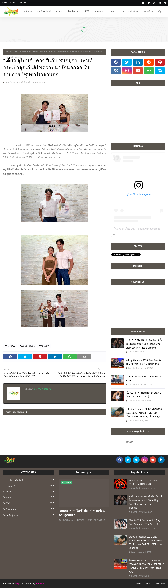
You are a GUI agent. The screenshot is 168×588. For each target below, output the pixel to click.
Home (4, 3)
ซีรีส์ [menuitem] (87, 11)
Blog (16, 583)
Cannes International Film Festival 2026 (144, 378)
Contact (22, 3)
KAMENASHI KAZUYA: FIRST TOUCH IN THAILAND (143, 482)
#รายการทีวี (44, 346)
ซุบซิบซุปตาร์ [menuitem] (44, 11)
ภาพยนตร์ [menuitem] (99, 11)
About (13, 3)
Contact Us (160, 583)
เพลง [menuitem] (112, 11)
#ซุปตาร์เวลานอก (27, 346)
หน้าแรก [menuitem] (28, 11)
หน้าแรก (9, 52)
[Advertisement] (138, 116)
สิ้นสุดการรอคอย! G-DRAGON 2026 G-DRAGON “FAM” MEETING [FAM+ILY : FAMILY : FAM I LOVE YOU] (146, 566)
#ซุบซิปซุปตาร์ (29, 514)
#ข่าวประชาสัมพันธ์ (29, 480)
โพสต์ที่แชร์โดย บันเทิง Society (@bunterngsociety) (140, 228)
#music (29, 491)
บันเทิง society (13, 82)
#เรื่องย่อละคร (29, 508)
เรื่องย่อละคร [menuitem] (73, 11)
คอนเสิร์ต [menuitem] (148, 11)
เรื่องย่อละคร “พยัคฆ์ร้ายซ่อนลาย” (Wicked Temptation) (144, 394)
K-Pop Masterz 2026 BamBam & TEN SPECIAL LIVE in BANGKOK (143, 362)
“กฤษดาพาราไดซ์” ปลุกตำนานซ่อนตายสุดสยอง (82, 513)
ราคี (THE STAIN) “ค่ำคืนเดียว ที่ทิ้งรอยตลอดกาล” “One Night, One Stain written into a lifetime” (144, 344)
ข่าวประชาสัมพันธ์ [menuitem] (129, 11)
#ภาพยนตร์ (29, 486)
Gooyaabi (40, 583)
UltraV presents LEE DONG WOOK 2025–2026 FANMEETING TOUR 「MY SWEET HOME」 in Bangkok (144, 413)
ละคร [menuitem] (59, 11)
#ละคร (29, 496)
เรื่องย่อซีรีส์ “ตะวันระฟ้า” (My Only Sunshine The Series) (144, 522)
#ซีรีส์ (29, 502)
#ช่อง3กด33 (20, 52)
